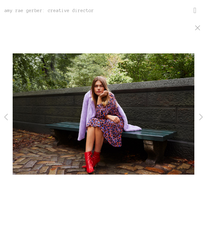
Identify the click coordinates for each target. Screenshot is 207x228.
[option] (103, 121)
